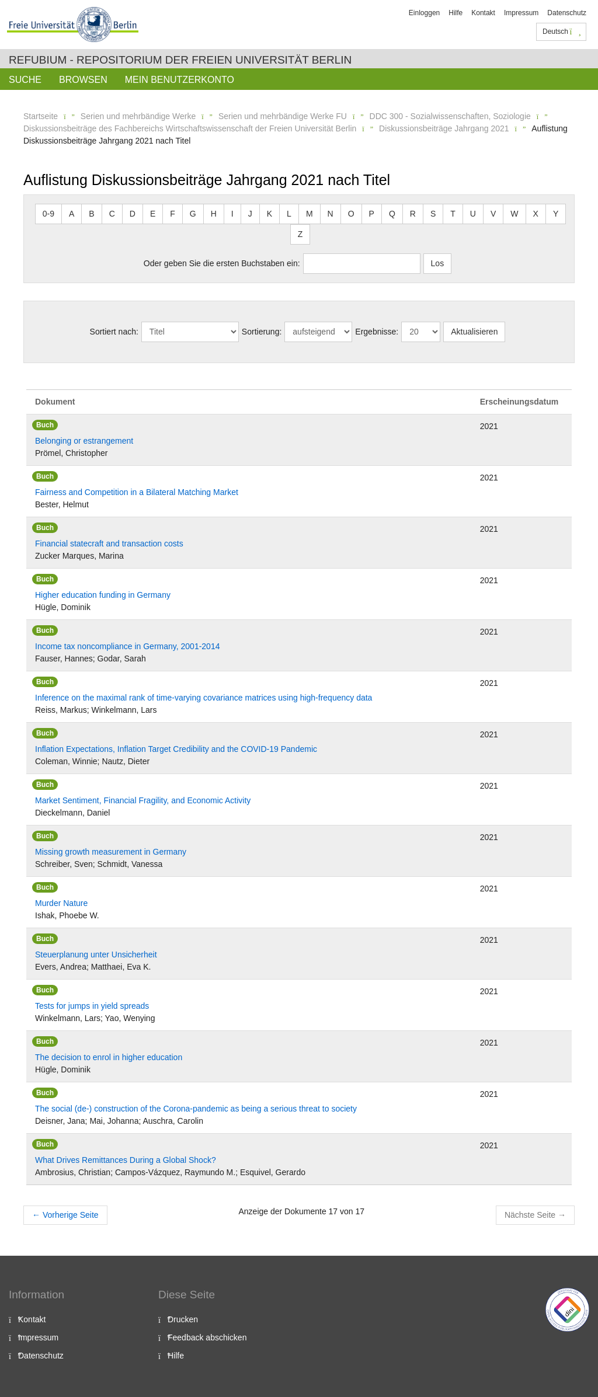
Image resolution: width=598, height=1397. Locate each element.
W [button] (514, 213)
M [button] (309, 213)
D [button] (132, 213)
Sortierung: (261, 331)
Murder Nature (61, 903)
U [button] (473, 213)
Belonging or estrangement (84, 440)
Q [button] (392, 213)
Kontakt (483, 13)
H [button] (214, 213)
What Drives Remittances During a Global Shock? (125, 1160)
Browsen (83, 80)
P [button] (371, 213)
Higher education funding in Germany (103, 595)
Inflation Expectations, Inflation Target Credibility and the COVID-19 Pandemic (176, 749)
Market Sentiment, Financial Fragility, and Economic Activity (143, 800)
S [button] (433, 213)
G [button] (193, 213)
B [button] (91, 213)
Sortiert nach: (114, 331)
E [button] (152, 213)
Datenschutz (566, 13)
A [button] (71, 213)
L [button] (289, 213)
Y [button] (555, 213)
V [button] (493, 213)
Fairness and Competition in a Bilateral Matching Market (136, 492)
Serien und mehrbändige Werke (138, 116)
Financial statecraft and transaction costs (109, 543)
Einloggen (424, 13)
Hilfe (455, 13)
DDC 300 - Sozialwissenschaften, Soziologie (450, 116)
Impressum (521, 13)
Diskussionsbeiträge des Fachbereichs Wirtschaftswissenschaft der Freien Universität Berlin (189, 128)
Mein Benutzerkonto (179, 80)
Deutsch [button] (562, 31)
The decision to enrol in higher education (108, 1057)
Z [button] (300, 234)
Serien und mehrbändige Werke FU (282, 116)
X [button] (535, 213)
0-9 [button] (48, 213)
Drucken (183, 1319)
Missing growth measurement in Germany (110, 851)
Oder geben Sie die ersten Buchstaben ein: (222, 263)
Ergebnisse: (376, 331)
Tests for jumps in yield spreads (92, 1006)
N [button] (330, 213)
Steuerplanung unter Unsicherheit (96, 954)
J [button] (250, 213)
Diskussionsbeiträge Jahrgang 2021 (444, 128)
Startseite (40, 116)
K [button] (269, 213)
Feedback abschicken (207, 1337)
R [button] (413, 213)
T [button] (453, 213)
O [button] (351, 213)
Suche (25, 80)
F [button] (172, 213)
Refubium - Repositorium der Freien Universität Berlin (180, 60)
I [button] (232, 213)
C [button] (112, 213)
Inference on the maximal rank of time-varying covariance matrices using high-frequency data (203, 697)
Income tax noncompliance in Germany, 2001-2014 (127, 646)
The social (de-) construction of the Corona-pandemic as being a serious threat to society (196, 1108)
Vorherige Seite (65, 1215)
